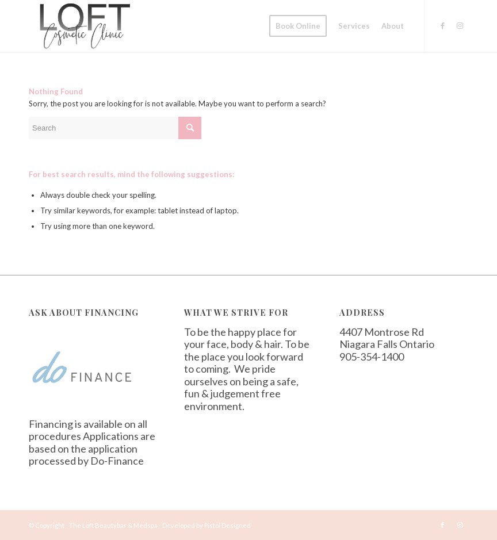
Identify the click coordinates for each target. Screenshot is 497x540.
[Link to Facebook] (442, 25)
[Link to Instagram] (459, 25)
